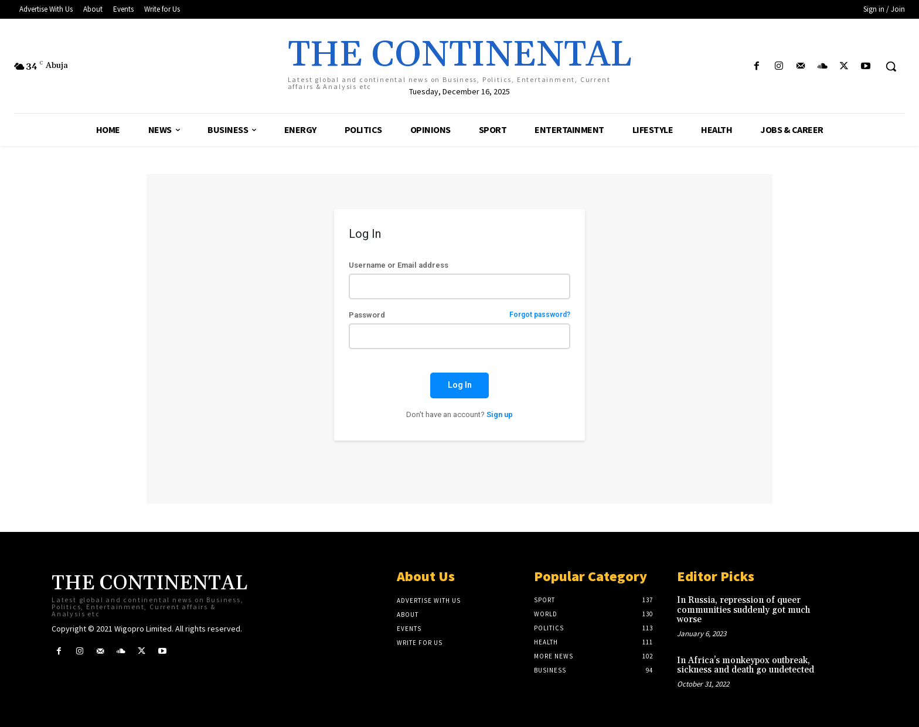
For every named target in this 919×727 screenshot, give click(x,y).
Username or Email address (398, 265)
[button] (891, 66)
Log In (460, 385)
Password (459, 315)
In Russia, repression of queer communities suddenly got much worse (743, 610)
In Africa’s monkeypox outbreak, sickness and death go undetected (745, 665)
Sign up (499, 414)
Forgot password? (539, 315)
